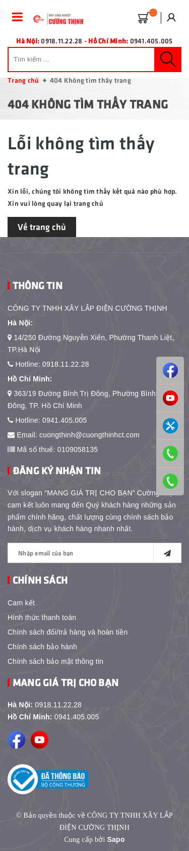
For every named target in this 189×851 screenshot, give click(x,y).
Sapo (115, 839)
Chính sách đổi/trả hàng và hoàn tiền (68, 632)
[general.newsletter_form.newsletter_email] (94, 553)
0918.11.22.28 (65, 364)
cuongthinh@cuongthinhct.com (89, 435)
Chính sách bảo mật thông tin (55, 661)
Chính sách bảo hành (42, 647)
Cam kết (21, 603)
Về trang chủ (42, 226)
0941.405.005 (64, 420)
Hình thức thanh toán (42, 617)
